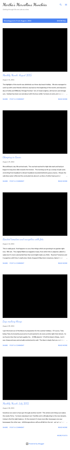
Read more (62, 99)
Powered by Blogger (35, 444)
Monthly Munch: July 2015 (16, 403)
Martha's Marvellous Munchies (25, 4)
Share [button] (5, 99)
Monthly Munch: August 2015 (17, 75)
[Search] (60, 4)
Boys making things (12, 321)
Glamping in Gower (12, 157)
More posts (62, 435)
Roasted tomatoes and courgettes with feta (23, 239)
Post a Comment (17, 99)
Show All (61, 21)
